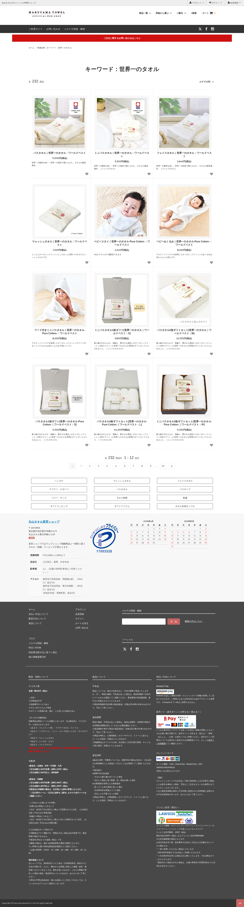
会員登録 (234, 2)
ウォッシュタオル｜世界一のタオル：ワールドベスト (59, 243)
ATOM (38, 647)
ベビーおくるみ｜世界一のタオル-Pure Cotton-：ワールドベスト (184, 243)
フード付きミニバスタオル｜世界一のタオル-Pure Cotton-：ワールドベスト (59, 332)
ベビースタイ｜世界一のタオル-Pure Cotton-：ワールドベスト (122, 243)
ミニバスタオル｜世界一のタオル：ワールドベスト (121, 155)
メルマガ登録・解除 (74, 29)
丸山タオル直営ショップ (44, 521)
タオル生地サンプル (185, 506)
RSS (31, 647)
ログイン (216, 2)
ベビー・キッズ (59, 498)
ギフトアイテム (122, 506)
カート (208, 13)
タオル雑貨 (122, 498)
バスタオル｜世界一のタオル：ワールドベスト (59, 153)
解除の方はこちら (193, 621)
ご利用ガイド (36, 29)
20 (163, 466)
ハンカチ (59, 481)
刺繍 (185, 498)
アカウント (197, 2)
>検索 (195, 13)
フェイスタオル (185, 481)
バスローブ (185, 489)
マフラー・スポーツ (59, 489)
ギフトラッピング (59, 506)
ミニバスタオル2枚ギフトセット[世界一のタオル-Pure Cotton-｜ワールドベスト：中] (184, 423)
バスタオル (122, 489)
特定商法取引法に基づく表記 (43, 652)
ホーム (31, 48)
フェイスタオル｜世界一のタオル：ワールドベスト (184, 155)
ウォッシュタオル (122, 481)
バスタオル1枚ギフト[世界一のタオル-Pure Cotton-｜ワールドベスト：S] (59, 423)
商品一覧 (145, 13)
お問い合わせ (53, 29)
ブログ (32, 638)
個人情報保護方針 (37, 657)
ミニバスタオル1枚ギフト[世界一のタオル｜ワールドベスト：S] (122, 332)
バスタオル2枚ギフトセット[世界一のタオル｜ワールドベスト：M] (184, 332)
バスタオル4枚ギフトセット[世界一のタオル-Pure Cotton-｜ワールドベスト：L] (122, 423)
